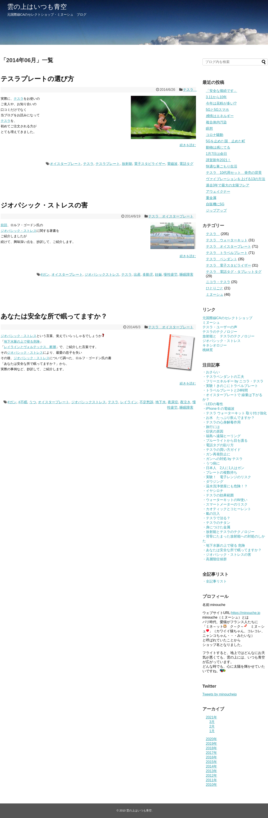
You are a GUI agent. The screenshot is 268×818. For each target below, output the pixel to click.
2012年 (211, 775)
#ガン (45, 274)
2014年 (211, 766)
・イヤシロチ (212, 491)
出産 (137, 274)
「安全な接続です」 (221, 91)
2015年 (211, 762)
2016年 (211, 757)
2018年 (211, 748)
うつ (32, 402)
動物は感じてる (218, 147)
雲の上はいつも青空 (37, 6)
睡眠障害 (186, 274)
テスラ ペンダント (221, 259)
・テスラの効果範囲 (218, 495)
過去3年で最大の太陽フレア (228, 185)
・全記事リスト (214, 581)
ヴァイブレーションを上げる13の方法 (235, 179)
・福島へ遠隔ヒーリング (221, 436)
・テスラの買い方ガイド (221, 449)
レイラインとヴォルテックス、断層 (30, 347)
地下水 (160, 402)
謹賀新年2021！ (218, 160)
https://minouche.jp (245, 613)
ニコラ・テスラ (218, 282)
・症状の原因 (212, 431)
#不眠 (22, 402)
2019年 (211, 743)
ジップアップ (216, 210)
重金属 (211, 198)
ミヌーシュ (214, 294)
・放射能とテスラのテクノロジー (228, 532)
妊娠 (158, 274)
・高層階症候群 (214, 559)
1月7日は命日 (216, 154)
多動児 (148, 274)
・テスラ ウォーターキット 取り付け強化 (234, 413)
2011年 (211, 780)
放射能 (127, 164)
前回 (4, 225)
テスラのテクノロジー (219, 332)
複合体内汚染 (216, 122)
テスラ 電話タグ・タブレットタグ (233, 272)
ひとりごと (214, 288)
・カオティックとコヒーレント (226, 509)
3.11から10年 (216, 97)
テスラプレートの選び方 (37, 78)
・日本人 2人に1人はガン (223, 468)
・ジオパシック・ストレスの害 (226, 554)
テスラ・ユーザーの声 (219, 327)
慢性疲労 (171, 274)
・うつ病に (211, 463)
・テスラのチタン (216, 522)
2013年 (211, 771)
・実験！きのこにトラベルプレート (230, 386)
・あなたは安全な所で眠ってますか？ (231, 550)
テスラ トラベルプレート (227, 253)
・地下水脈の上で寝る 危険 (223, 545)
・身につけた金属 (216, 527)
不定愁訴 (146, 402)
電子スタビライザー (149, 164)
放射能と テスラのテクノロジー (228, 336)
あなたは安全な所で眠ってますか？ (54, 316)
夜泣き (185, 402)
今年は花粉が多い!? (221, 103)
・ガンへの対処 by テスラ (222, 459)
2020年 (211, 739)
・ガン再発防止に (216, 454)
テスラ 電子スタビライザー (228, 265)
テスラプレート (107, 164)
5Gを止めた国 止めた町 (225, 141)
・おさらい (211, 372)
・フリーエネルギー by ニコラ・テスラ (233, 381)
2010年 (211, 784)
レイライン (129, 402)
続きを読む (188, 145)
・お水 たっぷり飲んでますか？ (228, 418)
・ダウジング (212, 481)
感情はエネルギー (220, 116)
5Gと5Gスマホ (217, 109)
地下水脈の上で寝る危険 (22, 341)
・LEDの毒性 (212, 404)
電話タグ (186, 164)
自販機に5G (215, 204)
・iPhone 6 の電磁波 (218, 408)
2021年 (211, 717)
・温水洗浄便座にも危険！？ (225, 486)
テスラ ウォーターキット (227, 240)
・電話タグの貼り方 (218, 445)
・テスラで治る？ (216, 518)
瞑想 (209, 128)
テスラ (190, 89)
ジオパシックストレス (102, 274)
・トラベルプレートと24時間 (225, 390)
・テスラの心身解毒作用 (221, 422)
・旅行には (211, 427)
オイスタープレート (65, 164)
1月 (212, 731)
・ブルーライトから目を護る (225, 440)
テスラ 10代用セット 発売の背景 (234, 172)
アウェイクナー (218, 191)
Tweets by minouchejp (219, 694)
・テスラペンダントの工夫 (223, 376)
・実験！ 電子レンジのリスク (226, 477)
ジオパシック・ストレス (18, 230)
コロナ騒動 (214, 135)
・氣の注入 (211, 513)
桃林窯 (207, 350)
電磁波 (172, 164)
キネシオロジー (214, 345)
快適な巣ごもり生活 (221, 166)
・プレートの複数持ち (219, 472)
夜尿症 (173, 402)
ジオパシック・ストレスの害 (44, 205)
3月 (212, 722)
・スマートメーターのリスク (225, 504)
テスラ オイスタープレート (170, 216)
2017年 (211, 753)
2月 (212, 726)
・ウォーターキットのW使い (224, 500)
